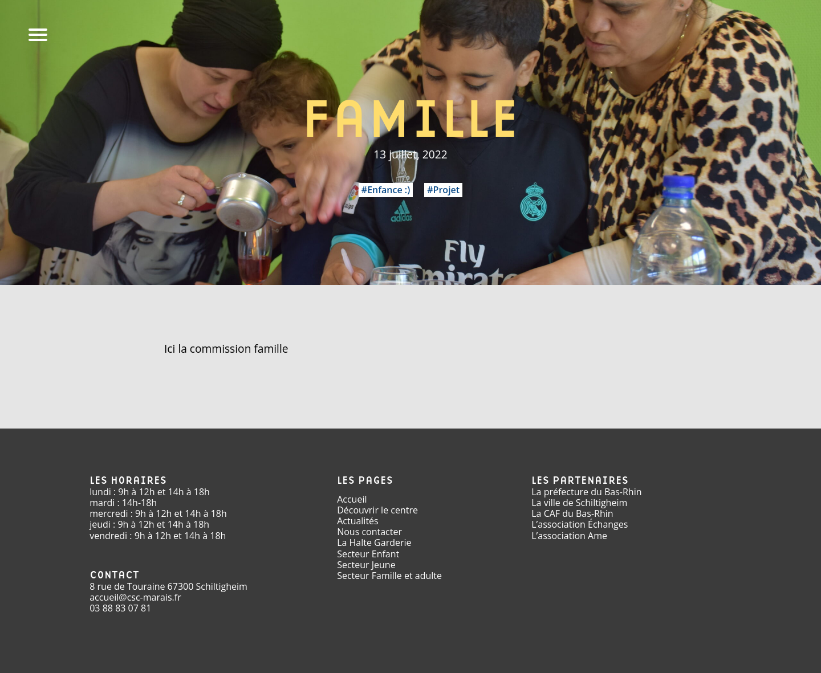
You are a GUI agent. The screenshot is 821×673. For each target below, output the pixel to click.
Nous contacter (369, 531)
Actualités (358, 521)
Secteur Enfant (368, 554)
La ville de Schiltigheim (579, 502)
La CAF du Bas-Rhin (572, 513)
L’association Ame (569, 535)
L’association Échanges (579, 524)
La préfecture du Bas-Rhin (586, 492)
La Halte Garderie (374, 542)
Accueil (352, 499)
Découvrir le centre (377, 510)
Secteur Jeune (366, 564)
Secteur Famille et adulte (389, 575)
